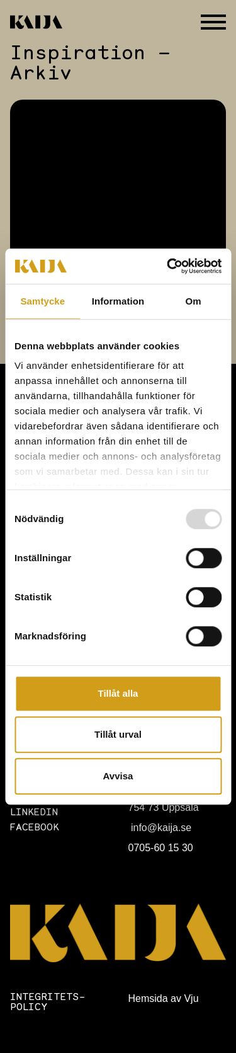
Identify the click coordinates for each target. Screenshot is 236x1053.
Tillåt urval (118, 734)
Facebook (34, 828)
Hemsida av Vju (163, 998)
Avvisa (118, 776)
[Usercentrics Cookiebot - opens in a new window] (168, 266)
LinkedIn (34, 813)
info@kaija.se (160, 827)
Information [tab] (118, 301)
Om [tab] (193, 301)
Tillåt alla (118, 693)
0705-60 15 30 (160, 847)
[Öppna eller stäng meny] (213, 22)
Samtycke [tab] (42, 301)
